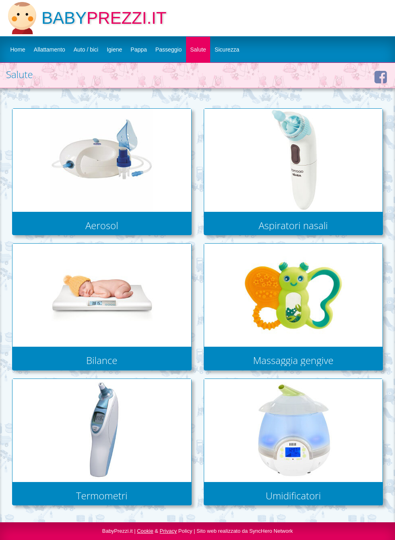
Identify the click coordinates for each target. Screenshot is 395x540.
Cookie (145, 531)
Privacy (168, 531)
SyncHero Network (271, 531)
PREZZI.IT (126, 17)
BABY (64, 17)
